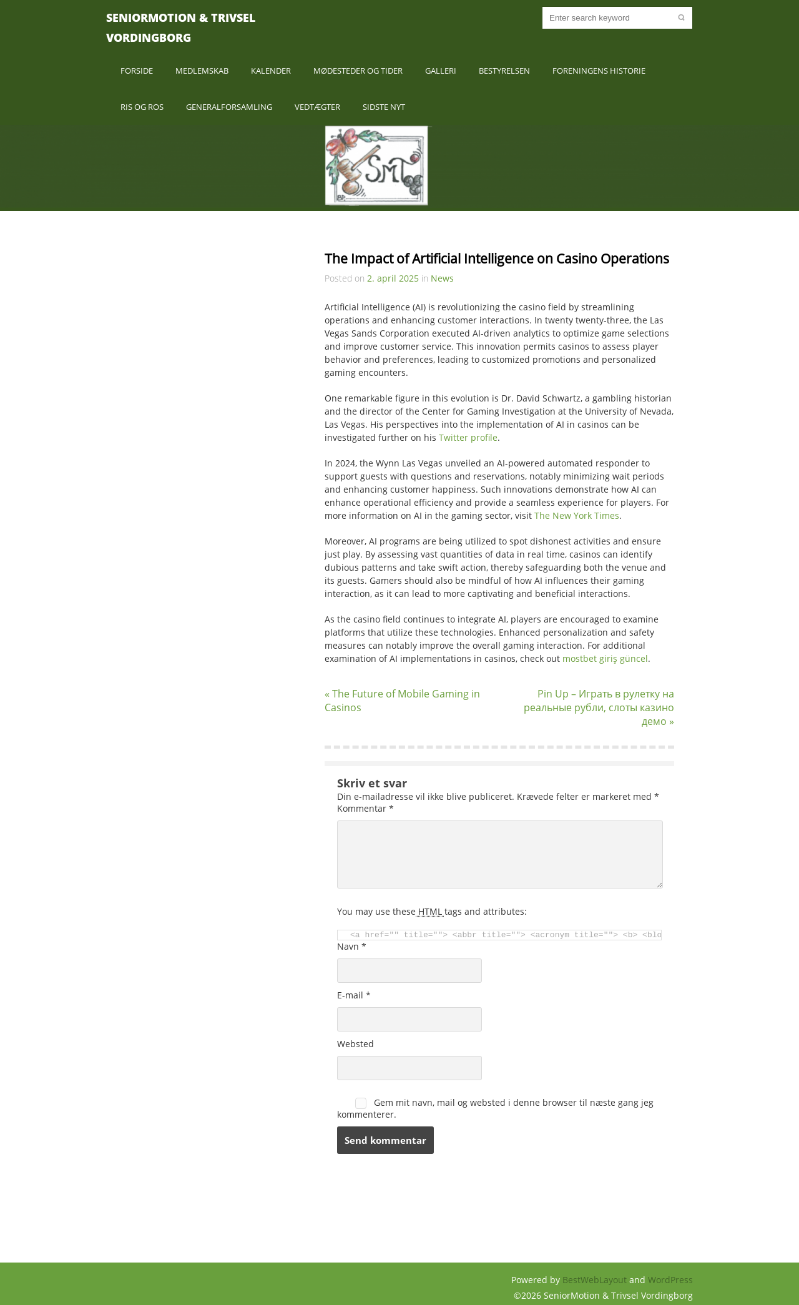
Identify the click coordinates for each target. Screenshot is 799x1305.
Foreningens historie (598, 70)
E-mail (354, 995)
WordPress (670, 1280)
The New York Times (576, 515)
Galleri (440, 70)
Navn (351, 946)
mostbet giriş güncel (605, 658)
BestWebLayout (595, 1280)
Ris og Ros (142, 106)
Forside (136, 70)
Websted (355, 1044)
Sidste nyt (384, 106)
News (442, 278)
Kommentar (365, 808)
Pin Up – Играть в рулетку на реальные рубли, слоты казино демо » (599, 707)
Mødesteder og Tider (358, 70)
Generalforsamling (229, 106)
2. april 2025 (393, 278)
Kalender (271, 70)
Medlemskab (201, 70)
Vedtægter (317, 106)
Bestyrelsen (504, 70)
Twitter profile (468, 437)
